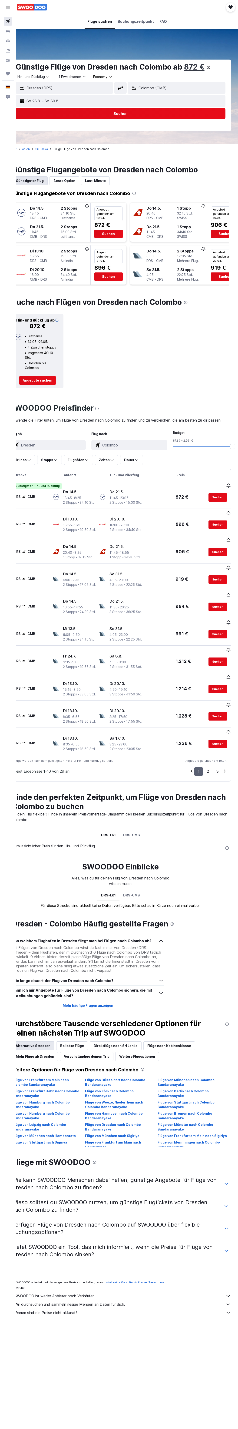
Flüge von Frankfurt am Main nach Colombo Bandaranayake (54, 1105)
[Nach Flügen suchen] (8, 21)
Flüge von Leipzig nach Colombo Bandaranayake (52, 1150)
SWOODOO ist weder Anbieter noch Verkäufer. (129, 1319)
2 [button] (208, 789)
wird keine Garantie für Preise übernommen (149, 1306)
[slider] (232, 457)
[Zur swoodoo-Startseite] (32, 7)
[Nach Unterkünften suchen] (8, 31)
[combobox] (116, 76)
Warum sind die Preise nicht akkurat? (129, 1336)
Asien (39, 149)
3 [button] (217, 789)
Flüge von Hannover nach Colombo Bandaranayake (123, 1139)
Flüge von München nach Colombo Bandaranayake (190, 1105)
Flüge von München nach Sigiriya (121, 1159)
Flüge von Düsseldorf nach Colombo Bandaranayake (124, 1105)
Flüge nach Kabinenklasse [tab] (182, 1069)
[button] (8, 7)
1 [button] (198, 789)
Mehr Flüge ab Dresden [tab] (48, 1080)
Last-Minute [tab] (108, 181)
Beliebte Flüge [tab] (85, 1069)
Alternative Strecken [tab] (46, 1069)
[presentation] (221, 67)
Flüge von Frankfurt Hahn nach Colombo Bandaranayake (51, 1117)
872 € (207, 66)
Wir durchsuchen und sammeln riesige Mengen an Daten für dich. (129, 1328)
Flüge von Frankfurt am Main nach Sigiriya (190, 1161)
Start (26, 149)
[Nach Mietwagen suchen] (8, 41)
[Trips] (8, 73)
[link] (48, 386)
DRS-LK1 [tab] (115, 853)
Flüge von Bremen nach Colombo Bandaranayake (189, 1139)
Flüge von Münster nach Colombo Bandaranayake (190, 1150)
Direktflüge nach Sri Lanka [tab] (129, 1069)
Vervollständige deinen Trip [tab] (99, 1080)
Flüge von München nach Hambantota (57, 1159)
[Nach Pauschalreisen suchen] (8, 50)
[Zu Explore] (8, 60)
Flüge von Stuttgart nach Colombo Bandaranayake (190, 1128)
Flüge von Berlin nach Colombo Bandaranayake (187, 1117)
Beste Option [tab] (77, 181)
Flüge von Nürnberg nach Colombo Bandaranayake (54, 1139)
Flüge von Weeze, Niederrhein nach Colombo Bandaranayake (123, 1128)
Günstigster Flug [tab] (43, 181)
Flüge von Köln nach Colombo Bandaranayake (118, 1117)
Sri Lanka (54, 149)
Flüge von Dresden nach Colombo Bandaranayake (122, 1150)
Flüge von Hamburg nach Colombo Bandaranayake (54, 1128)
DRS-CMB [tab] (138, 853)
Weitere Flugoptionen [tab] (150, 1080)
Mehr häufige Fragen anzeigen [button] (96, 1029)
